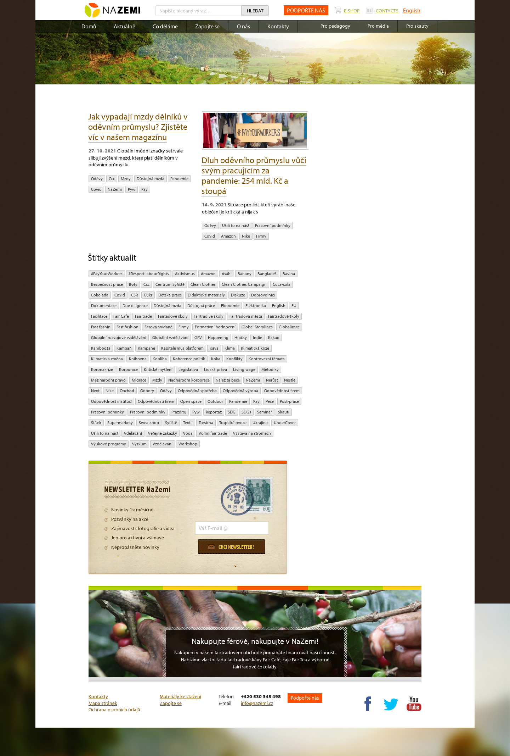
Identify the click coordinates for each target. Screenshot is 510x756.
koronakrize (102, 369)
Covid (96, 189)
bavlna (289, 273)
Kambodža (100, 348)
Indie (257, 337)
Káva (214, 348)
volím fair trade (213, 433)
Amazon (228, 236)
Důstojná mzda (150, 178)
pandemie (179, 178)
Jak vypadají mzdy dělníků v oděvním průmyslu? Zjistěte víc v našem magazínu (138, 126)
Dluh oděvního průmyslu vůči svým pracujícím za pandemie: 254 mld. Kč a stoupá (254, 175)
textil (188, 422)
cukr (148, 295)
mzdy (126, 178)
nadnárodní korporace (189, 380)
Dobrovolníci (263, 295)
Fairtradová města (246, 316)
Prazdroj (178, 412)
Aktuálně (124, 26)
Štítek (96, 422)
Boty (133, 284)
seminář (264, 412)
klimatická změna (107, 358)
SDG (232, 412)
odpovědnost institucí (111, 401)
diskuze (238, 295)
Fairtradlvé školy (208, 316)
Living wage (244, 369)
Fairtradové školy (283, 316)
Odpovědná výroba (240, 390)
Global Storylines (257, 326)
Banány (244, 273)
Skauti (283, 412)
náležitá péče (228, 380)
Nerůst (272, 380)
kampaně (146, 348)
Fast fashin (100, 326)
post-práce (289, 401)
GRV (198, 337)
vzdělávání (162, 443)
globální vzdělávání (170, 337)
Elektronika (255, 305)
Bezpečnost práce (107, 284)
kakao (273, 337)
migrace (139, 380)
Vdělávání (133, 433)
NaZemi (115, 189)
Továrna (206, 422)
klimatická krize (255, 348)
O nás (243, 26)
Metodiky (270, 369)
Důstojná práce (201, 305)
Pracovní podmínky (272, 225)
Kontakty (278, 26)
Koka (215, 358)
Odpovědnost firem (282, 390)
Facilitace (99, 316)
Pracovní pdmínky (107, 412)
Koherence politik (189, 358)
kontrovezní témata (267, 358)
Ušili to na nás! (235, 225)
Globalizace (289, 326)
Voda (188, 433)
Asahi (227, 273)
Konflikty (234, 358)
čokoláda (99, 295)
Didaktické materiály (206, 295)
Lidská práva (215, 369)
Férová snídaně (158, 326)
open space (191, 401)
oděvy (97, 178)
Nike (246, 236)
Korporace (128, 369)
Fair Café (121, 316)
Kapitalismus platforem (182, 348)
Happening (218, 337)
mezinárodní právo (108, 380)
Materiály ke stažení (180, 696)
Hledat (255, 10)
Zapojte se (207, 26)
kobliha (160, 358)
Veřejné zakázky (162, 433)
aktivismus (185, 273)
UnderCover (285, 422)
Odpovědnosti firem (156, 401)
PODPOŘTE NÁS (306, 10)
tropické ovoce (232, 422)
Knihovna (138, 358)
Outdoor (215, 401)
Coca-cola (281, 284)
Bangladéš (267, 273)
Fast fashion (127, 326)
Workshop (187, 443)
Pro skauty (417, 26)
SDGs (246, 412)
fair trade (143, 316)
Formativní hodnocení (215, 326)
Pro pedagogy (335, 26)
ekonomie (230, 305)
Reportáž (214, 412)
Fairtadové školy (173, 316)
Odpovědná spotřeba (197, 390)
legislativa (188, 369)
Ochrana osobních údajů (114, 709)
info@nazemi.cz (257, 703)
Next (95, 390)
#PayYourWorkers (107, 273)
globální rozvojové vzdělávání (118, 337)
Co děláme (165, 26)
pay (144, 189)
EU (293, 305)
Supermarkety (120, 422)
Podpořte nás (305, 698)
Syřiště (171, 422)
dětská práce (170, 295)
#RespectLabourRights (149, 273)
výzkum (139, 443)
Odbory (147, 390)
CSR (134, 295)
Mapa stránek (103, 703)
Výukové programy (108, 443)
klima (230, 348)
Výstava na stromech (252, 433)
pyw (131, 189)
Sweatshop (149, 422)
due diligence (135, 305)
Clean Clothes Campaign (244, 284)
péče (270, 401)
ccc (112, 178)
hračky (240, 337)
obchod (127, 390)
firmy (261, 236)
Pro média (378, 26)
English (411, 10)
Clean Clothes (203, 284)
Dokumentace (104, 305)
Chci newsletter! (231, 546)
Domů (88, 26)
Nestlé (289, 380)
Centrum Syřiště (170, 284)
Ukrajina (260, 422)
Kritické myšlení (158, 369)
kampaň (124, 348)
